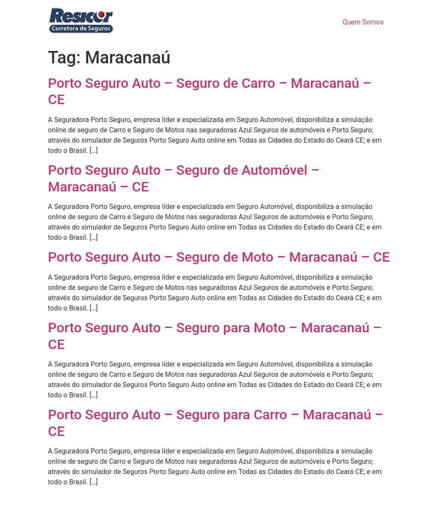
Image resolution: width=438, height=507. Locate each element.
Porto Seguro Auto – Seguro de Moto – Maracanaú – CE (219, 257)
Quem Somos (363, 22)
